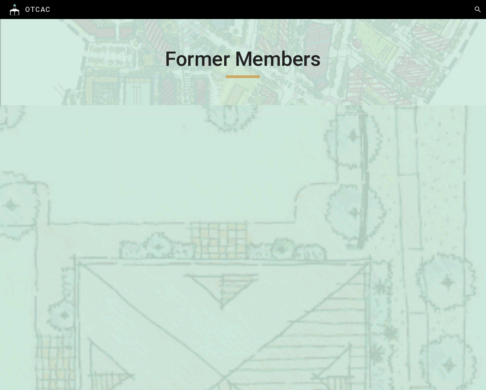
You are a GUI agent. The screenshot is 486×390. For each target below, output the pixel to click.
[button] (478, 9)
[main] (243, 62)
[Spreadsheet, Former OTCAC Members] (260, 247)
